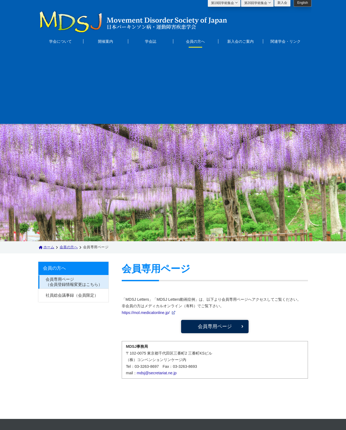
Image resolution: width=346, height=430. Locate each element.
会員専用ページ (215, 251)
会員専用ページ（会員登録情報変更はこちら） (74, 207)
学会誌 (150, 41)
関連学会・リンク (285, 41)
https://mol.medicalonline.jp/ (146, 238)
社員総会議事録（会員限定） (72, 220)
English (302, 3)
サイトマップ (118, 380)
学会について (60, 41)
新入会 (282, 3)
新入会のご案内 (240, 41)
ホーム (49, 172)
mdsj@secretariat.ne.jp (157, 298)
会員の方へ (195, 41)
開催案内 (105, 41)
